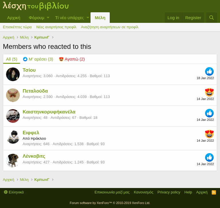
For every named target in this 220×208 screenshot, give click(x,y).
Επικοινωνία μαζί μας (112, 192)
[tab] (38, 59)
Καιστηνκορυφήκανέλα (49, 112)
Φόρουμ (36, 17)
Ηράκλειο (38, 138)
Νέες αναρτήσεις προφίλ (56, 27)
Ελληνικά (14, 192)
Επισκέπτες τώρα (17, 27)
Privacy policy (169, 192)
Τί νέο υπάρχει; (69, 17)
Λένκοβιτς (34, 156)
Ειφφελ (31, 132)
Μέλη (100, 17)
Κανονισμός (143, 192)
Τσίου (29, 70)
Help (188, 192)
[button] (48, 17)
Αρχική (13, 17)
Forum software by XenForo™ (110, 203)
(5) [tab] (11, 59)
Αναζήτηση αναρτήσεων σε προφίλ (109, 27)
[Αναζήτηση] (211, 17)
